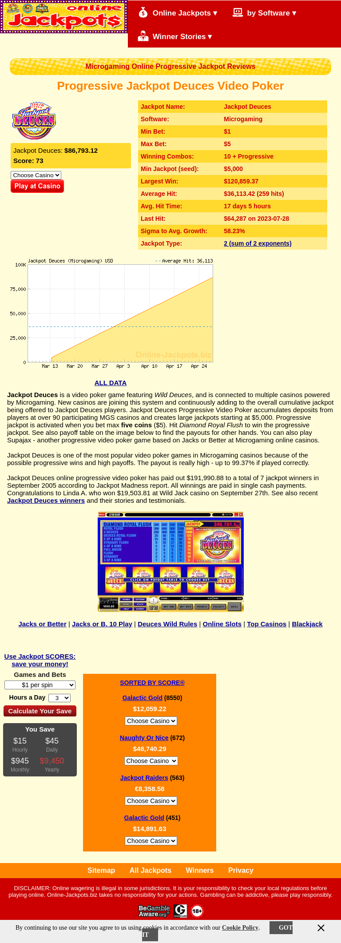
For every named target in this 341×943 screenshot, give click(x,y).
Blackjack (307, 624)
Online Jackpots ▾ (177, 12)
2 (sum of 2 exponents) (257, 243)
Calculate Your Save (40, 711)
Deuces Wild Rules (167, 624)
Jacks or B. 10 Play (102, 624)
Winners (200, 870)
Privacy (241, 870)
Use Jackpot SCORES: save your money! (40, 660)
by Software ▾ (264, 12)
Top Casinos (266, 624)
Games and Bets (40, 674)
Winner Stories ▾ (175, 35)
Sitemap (101, 870)
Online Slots (222, 624)
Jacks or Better (42, 624)
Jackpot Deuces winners (46, 500)
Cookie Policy (240, 927)
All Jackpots (150, 870)
